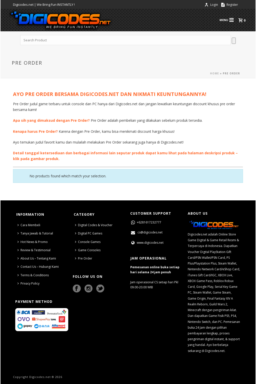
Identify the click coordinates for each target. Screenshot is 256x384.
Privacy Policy (29, 283)
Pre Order (83, 258)
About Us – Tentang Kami (37, 258)
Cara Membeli (29, 225)
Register (229, 5)
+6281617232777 (145, 222)
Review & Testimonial (34, 250)
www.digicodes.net (147, 242)
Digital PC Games (88, 233)
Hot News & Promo (33, 242)
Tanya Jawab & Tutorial (35, 233)
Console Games (87, 242)
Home (214, 73)
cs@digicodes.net (146, 232)
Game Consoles (87, 250)
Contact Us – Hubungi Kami (38, 267)
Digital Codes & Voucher (93, 225)
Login (211, 5)
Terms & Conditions (33, 275)
